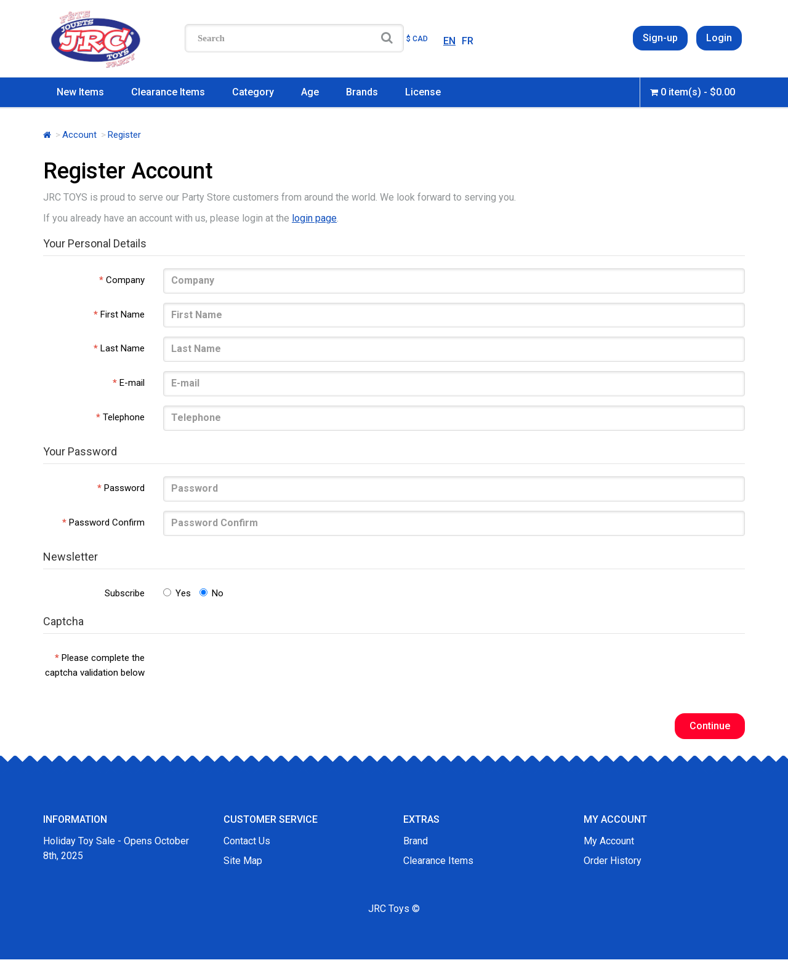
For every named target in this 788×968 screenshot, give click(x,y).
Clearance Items (168, 92)
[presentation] (256, 670)
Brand (415, 841)
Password (124, 488)
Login (719, 38)
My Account (609, 841)
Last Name (122, 348)
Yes (177, 593)
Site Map (242, 860)
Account (79, 134)
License (423, 92)
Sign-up (660, 38)
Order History (612, 860)
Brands (362, 92)
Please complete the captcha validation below (95, 665)
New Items (80, 92)
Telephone (124, 417)
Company (125, 280)
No (211, 593)
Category (253, 92)
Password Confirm (107, 522)
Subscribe (125, 593)
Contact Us (246, 841)
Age (310, 92)
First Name (122, 314)
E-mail (132, 382)
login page (314, 218)
